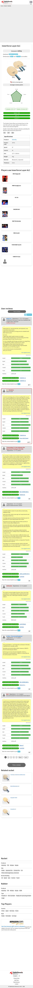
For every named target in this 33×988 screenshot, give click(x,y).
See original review (25, 352)
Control (13, 878)
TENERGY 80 (23, 435)
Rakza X (21, 745)
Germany (12, 911)
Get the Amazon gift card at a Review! (13, 926)
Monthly (29, 314)
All (2, 878)
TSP (8, 865)
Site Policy (16, 980)
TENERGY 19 (22, 378)
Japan (7, 911)
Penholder (8, 916)
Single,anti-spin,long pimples (23, 895)
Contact (16, 984)
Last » (26, 757)
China (2, 911)
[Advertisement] (16, 24)
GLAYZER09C (22, 624)
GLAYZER (22, 576)
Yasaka (16, 865)
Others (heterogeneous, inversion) (10, 873)
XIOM (20, 890)
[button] (16, 70)
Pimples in (4, 895)
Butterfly (3, 865)
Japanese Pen (9, 870)
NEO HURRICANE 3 (24, 492)
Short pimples (11, 895)
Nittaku (12, 865)
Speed (5, 878)
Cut (22, 870)
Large (2, 898)
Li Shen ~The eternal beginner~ (14, 636)
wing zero (8, 318)
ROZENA (22, 627)
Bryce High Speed (24, 438)
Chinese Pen (17, 870)
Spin (9, 878)
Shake (3, 870)
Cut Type (14, 916)
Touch (17, 878)
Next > (21, 757)
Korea (16, 911)
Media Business (16, 982)
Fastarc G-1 (22, 685)
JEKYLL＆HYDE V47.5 (24, 574)
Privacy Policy (16, 978)
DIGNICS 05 (22, 494)
